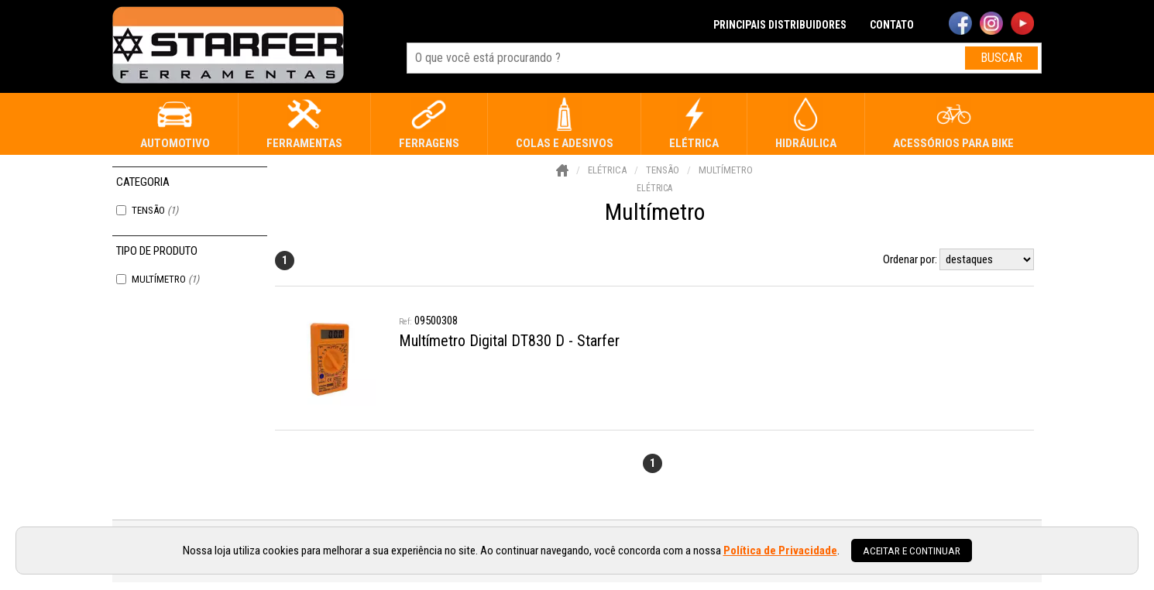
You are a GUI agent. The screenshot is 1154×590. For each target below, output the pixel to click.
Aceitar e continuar (911, 550)
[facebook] (960, 25)
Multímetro (165, 279)
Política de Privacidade (780, 550)
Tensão (155, 210)
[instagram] (991, 25)
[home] (228, 46)
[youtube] (1022, 25)
